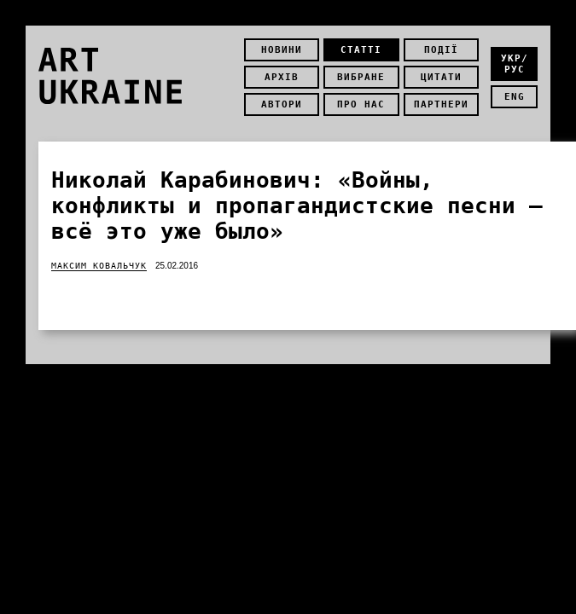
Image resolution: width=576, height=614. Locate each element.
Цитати (441, 77)
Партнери (441, 104)
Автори (281, 104)
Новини (281, 49)
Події (441, 49)
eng (514, 96)
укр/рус (514, 64)
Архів (282, 77)
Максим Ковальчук (99, 265)
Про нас (361, 104)
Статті (360, 49)
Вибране (361, 77)
